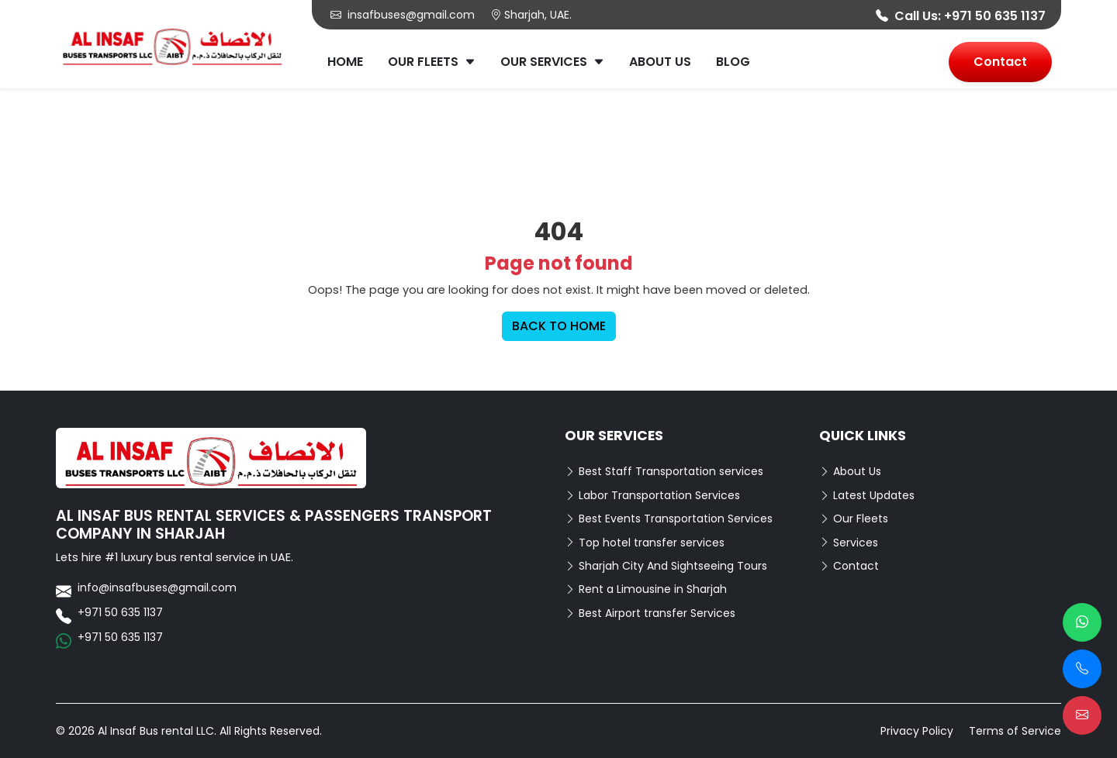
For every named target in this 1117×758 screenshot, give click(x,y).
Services (848, 542)
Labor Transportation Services (652, 495)
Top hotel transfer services (644, 542)
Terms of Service (1015, 731)
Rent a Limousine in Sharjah (646, 589)
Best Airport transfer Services (650, 613)
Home (345, 62)
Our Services (552, 62)
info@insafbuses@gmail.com (157, 587)
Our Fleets (432, 62)
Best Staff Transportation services (664, 471)
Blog (733, 62)
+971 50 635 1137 (995, 16)
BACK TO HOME (559, 326)
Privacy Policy (916, 731)
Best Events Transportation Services (669, 518)
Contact (1000, 62)
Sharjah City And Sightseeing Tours (666, 566)
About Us (660, 62)
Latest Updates (867, 495)
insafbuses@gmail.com (402, 14)
